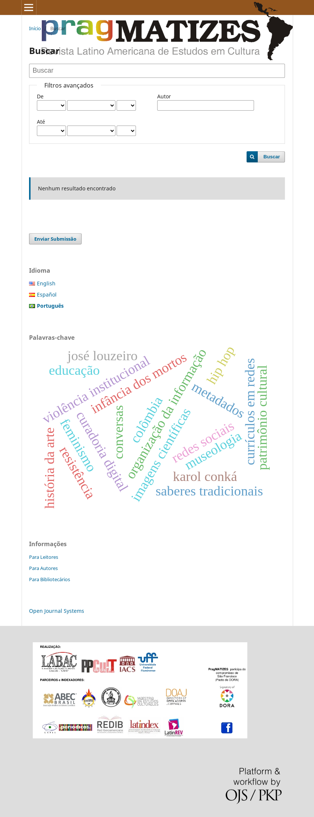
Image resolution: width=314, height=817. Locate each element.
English (46, 283)
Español (47, 294)
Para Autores (43, 568)
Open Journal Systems (56, 610)
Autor (164, 96)
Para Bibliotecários (49, 579)
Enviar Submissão (55, 238)
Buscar (271, 156)
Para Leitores (43, 557)
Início (35, 28)
